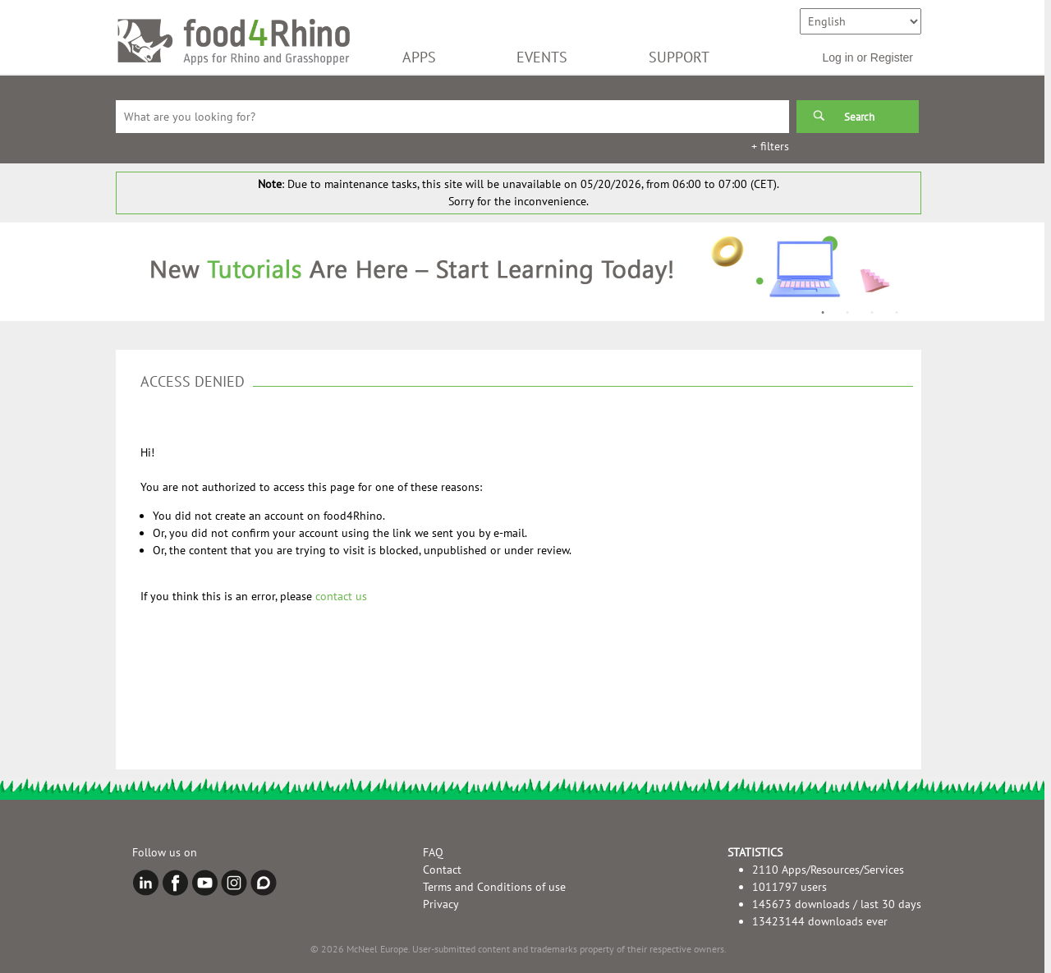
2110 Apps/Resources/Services (828, 869)
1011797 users (789, 886)
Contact (442, 869)
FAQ (433, 852)
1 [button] (823, 313)
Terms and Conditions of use (494, 886)
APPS (419, 57)
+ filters (770, 146)
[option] (518, 272)
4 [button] (896, 313)
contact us (341, 596)
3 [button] (872, 313)
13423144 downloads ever (820, 921)
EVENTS (541, 57)
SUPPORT (679, 57)
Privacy (441, 904)
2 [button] (847, 313)
